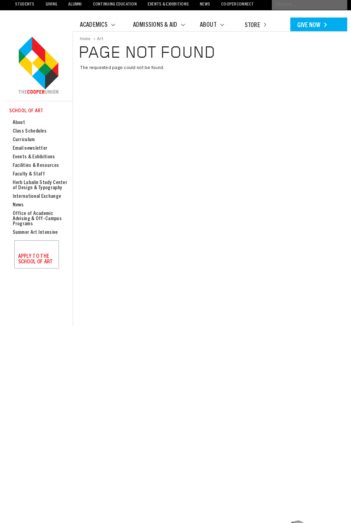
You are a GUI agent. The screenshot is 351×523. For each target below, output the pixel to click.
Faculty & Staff (29, 174)
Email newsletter (30, 148)
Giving (52, 4)
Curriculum (24, 140)
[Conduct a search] (309, 5)
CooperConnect (237, 4)
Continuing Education (115, 4)
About (216, 25)
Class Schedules (30, 131)
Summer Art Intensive (35, 232)
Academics (102, 25)
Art (100, 39)
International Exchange (37, 196)
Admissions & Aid (163, 25)
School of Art (26, 111)
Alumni (75, 4)
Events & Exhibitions (168, 4)
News (205, 4)
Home (85, 39)
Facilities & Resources (36, 165)
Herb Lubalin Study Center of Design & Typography (40, 185)
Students (25, 4)
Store (255, 26)
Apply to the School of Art (35, 259)
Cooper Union (38, 66)
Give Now (312, 26)
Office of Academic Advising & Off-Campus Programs (37, 219)
